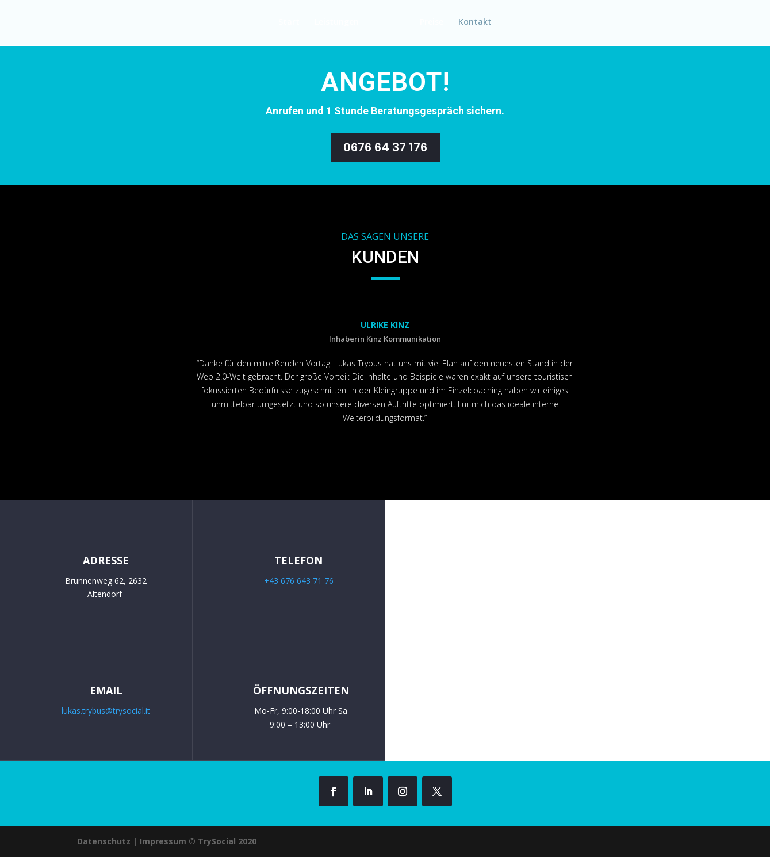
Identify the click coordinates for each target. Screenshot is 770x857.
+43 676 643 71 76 (299, 580)
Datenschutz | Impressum (133, 841)
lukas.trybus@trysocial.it (106, 710)
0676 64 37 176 (385, 147)
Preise (435, 23)
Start (285, 23)
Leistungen (333, 23)
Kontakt (478, 23)
